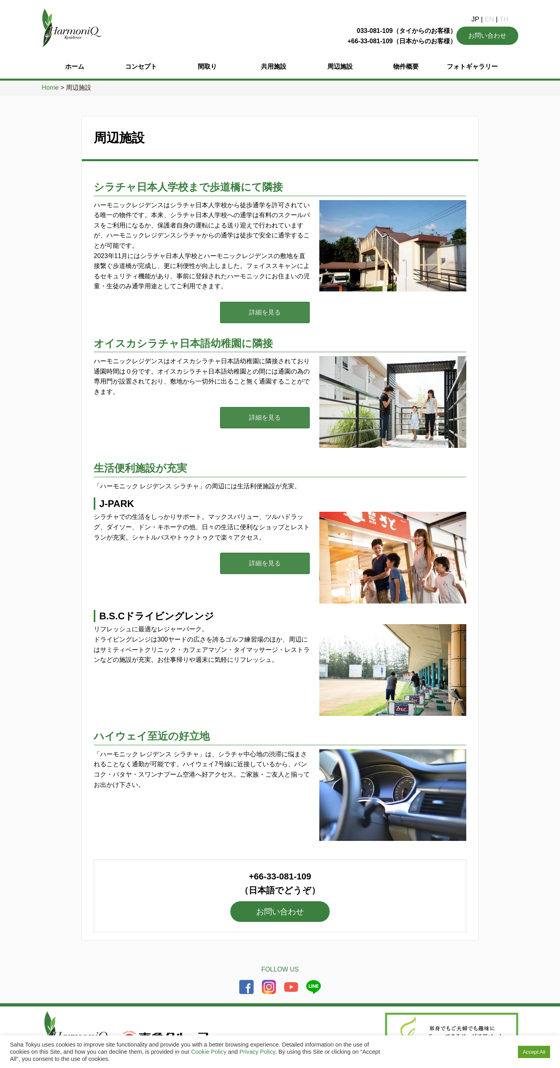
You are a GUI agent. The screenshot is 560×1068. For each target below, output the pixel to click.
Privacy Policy (257, 1052)
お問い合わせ (487, 35)
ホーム (74, 66)
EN (489, 19)
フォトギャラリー (472, 66)
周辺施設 (340, 66)
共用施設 (273, 66)
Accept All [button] (534, 1052)
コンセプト (141, 66)
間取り (207, 66)
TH (503, 19)
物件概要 (406, 66)
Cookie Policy (208, 1052)
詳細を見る (270, 312)
